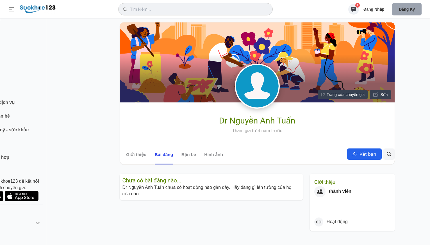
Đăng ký (407, 9)
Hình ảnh (213, 154)
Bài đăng (163, 154)
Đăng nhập (373, 9)
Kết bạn (364, 154)
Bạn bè (188, 154)
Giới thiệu (136, 154)
